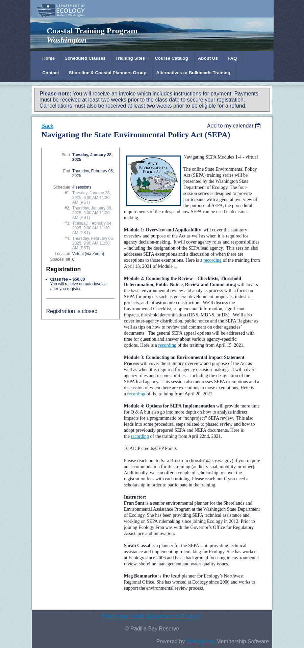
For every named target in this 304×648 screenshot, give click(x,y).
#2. (67, 208)
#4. (67, 238)
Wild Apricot (200, 641)
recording (136, 393)
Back (47, 126)
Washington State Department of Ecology (151, 616)
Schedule (61, 187)
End (66, 171)
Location (62, 253)
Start (65, 154)
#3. (67, 223)
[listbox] (235, 125)
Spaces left (60, 259)
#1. (67, 193)
